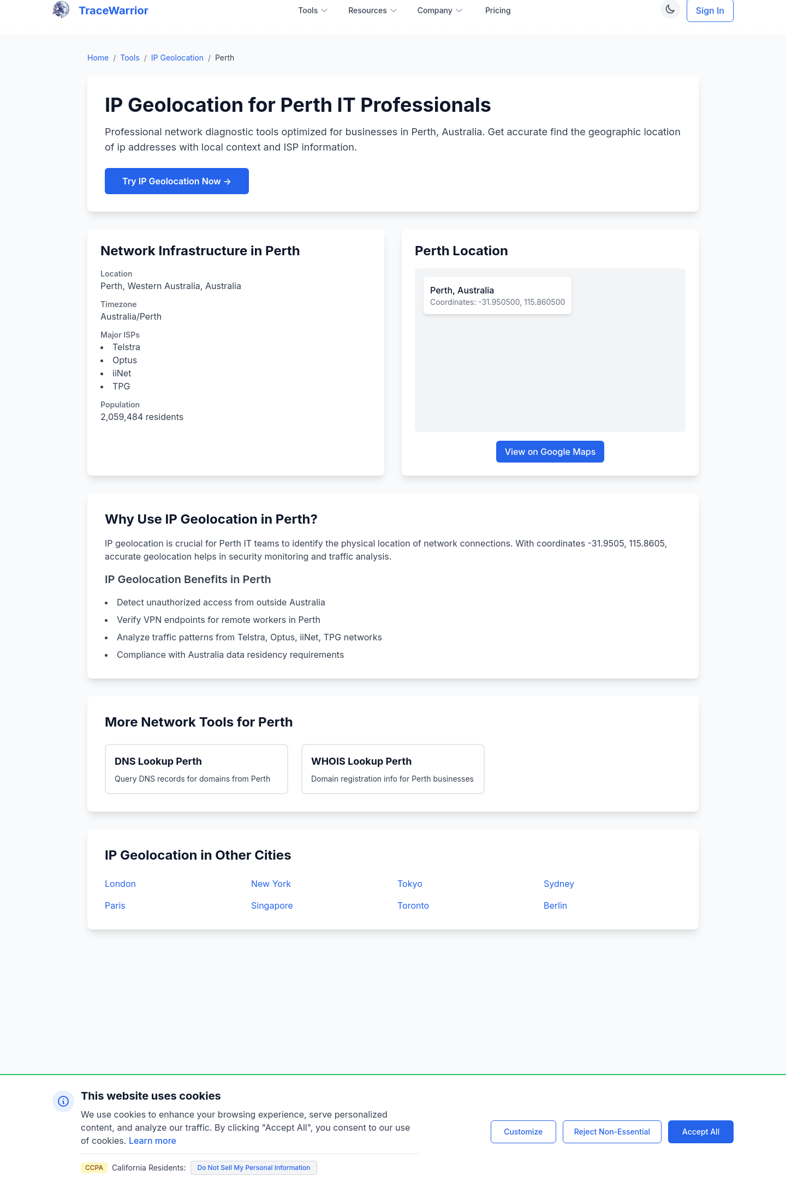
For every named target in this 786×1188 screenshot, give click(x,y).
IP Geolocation (177, 57)
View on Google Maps (550, 451)
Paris (115, 905)
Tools (130, 57)
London (120, 883)
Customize (523, 1131)
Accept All (700, 1131)
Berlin (555, 905)
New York (271, 883)
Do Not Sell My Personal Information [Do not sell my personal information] (254, 1167)
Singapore (272, 905)
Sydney (559, 883)
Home (98, 57)
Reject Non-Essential (612, 1131)
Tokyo (409, 883)
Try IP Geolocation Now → (176, 181)
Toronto (413, 905)
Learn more (152, 1140)
